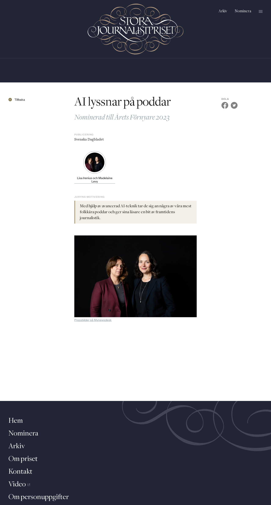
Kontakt (20, 472)
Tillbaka (19, 100)
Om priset (23, 459)
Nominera (243, 11)
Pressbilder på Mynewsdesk (93, 319)
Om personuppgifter (38, 497)
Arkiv (222, 11)
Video (19, 484)
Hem (15, 421)
